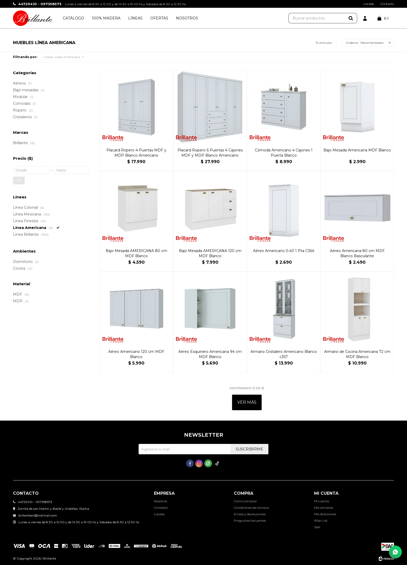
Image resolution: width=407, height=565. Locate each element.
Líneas (135, 18)
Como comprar (245, 501)
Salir (317, 527)
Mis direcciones (325, 514)
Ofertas (159, 18)
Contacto (387, 4)
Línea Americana (62, 57)
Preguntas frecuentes (250, 520)
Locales (368, 4)
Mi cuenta (321, 501)
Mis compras (323, 508)
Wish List (321, 520)
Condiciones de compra (251, 508)
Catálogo (73, 18)
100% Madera (106, 18)
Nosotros (187, 18)
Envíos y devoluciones (250, 514)
